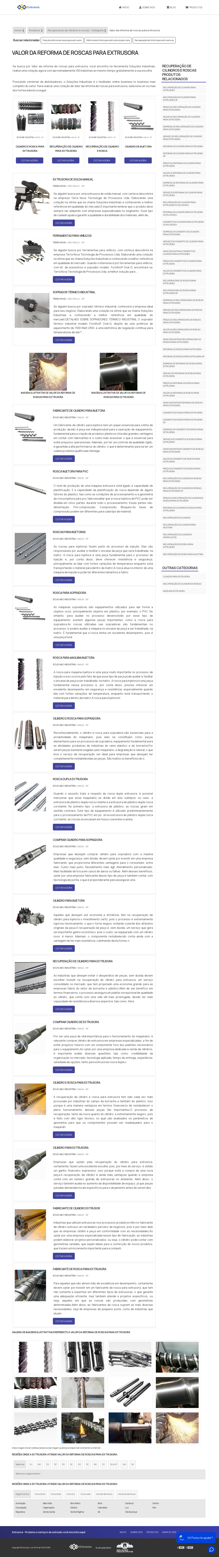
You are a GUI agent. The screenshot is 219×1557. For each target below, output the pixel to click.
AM (124, 1464)
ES (47, 1464)
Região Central (22, 1494)
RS (79, 1464)
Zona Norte (40, 1494)
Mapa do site (169, 1532)
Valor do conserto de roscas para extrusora (181, 460)
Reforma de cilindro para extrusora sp (183, 155)
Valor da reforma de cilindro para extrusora (182, 174)
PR (63, 1464)
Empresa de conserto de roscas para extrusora (183, 431)
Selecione (20, 1464)
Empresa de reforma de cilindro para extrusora (183, 184)
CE (103, 1464)
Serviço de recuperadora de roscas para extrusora (182, 311)
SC (71, 1464)
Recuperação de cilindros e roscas (182, 583)
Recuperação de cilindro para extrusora (179, 89)
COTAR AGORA (29, 160)
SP (55, 1464)
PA (132, 1464)
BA (95, 1464)
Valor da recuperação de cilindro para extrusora (181, 118)
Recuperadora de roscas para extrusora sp (179, 292)
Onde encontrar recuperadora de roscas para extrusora (182, 341)
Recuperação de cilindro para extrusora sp (154, 40)
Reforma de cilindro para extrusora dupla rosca (108, 40)
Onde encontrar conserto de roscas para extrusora (183, 450)
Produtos (193, 7)
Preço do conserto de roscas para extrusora (182, 470)
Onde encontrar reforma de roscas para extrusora (183, 404)
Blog (171, 7)
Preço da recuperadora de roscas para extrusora (182, 321)
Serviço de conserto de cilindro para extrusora (183, 243)
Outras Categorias (179, 568)
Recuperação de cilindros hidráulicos (177, 536)
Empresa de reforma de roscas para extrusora (182, 365)
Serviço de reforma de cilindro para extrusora (182, 194)
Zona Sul (71, 1494)
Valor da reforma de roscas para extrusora (181, 394)
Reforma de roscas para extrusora (182, 349)
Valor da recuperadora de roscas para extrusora (181, 331)
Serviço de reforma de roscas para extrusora (182, 375)
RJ (31, 1464)
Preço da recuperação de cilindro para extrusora (182, 108)
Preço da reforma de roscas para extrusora (62, 40)
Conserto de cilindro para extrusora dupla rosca (183, 223)
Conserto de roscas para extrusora (183, 412)
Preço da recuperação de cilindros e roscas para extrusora (183, 499)
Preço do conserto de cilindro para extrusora (182, 262)
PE (87, 1464)
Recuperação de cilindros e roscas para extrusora (182, 480)
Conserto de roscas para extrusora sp (183, 421)
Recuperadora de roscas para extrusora (179, 282)
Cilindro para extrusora (176, 576)
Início (124, 7)
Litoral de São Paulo (127, 1494)
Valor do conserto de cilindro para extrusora (182, 272)
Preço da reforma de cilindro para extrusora (182, 164)
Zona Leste (85, 1494)
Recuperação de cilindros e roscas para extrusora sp (182, 489)
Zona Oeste (56, 1494)
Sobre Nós (147, 7)
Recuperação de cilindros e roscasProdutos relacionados (179, 72)
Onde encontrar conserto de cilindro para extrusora (179, 252)
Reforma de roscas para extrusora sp (183, 356)
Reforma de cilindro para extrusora (183, 146)
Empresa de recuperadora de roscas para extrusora (183, 301)
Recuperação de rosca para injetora (183, 554)
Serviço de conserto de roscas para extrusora (182, 440)
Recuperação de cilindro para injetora (179, 526)
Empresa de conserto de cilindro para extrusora (181, 233)
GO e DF (113, 1464)
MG (39, 1464)
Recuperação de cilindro (176, 517)
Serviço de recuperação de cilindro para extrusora (182, 138)
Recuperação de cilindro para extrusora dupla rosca (179, 204)
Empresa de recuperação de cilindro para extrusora (183, 128)
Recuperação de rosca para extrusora (178, 546)
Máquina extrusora (174, 591)
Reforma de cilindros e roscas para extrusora (182, 509)
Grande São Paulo (104, 1494)
